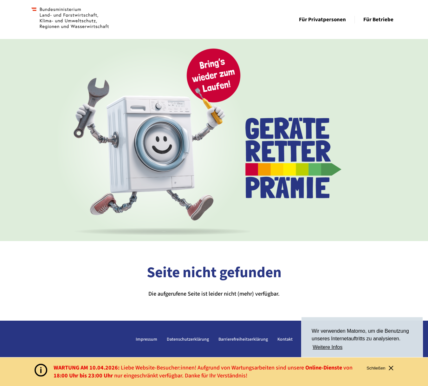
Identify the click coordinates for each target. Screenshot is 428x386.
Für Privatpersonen (322, 19)
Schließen (379, 368)
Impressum (146, 339)
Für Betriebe (378, 19)
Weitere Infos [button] (327, 347)
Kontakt (285, 339)
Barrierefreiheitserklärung (243, 339)
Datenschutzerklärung (188, 339)
